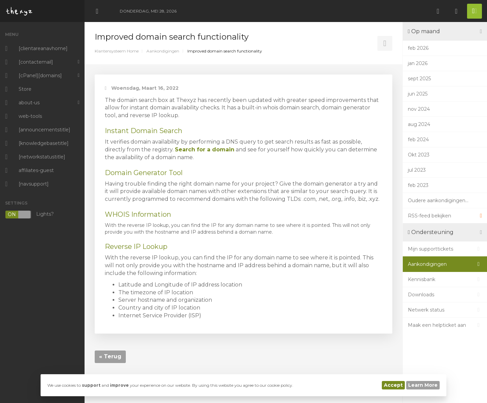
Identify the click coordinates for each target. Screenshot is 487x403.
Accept (393, 385)
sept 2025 (419, 79)
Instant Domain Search (143, 131)
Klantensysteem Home (117, 51)
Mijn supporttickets (445, 249)
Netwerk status (445, 310)
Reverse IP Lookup (136, 246)
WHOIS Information (138, 214)
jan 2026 (417, 63)
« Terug (110, 356)
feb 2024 (418, 139)
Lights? (29, 214)
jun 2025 (417, 94)
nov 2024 (419, 109)
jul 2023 (417, 170)
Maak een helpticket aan (445, 325)
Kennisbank (445, 279)
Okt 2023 (419, 155)
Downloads (445, 295)
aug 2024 (419, 124)
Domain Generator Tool (144, 173)
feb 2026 (418, 48)
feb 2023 (418, 185)
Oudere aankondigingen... (438, 200)
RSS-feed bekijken (445, 216)
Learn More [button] (423, 385)
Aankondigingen (162, 51)
